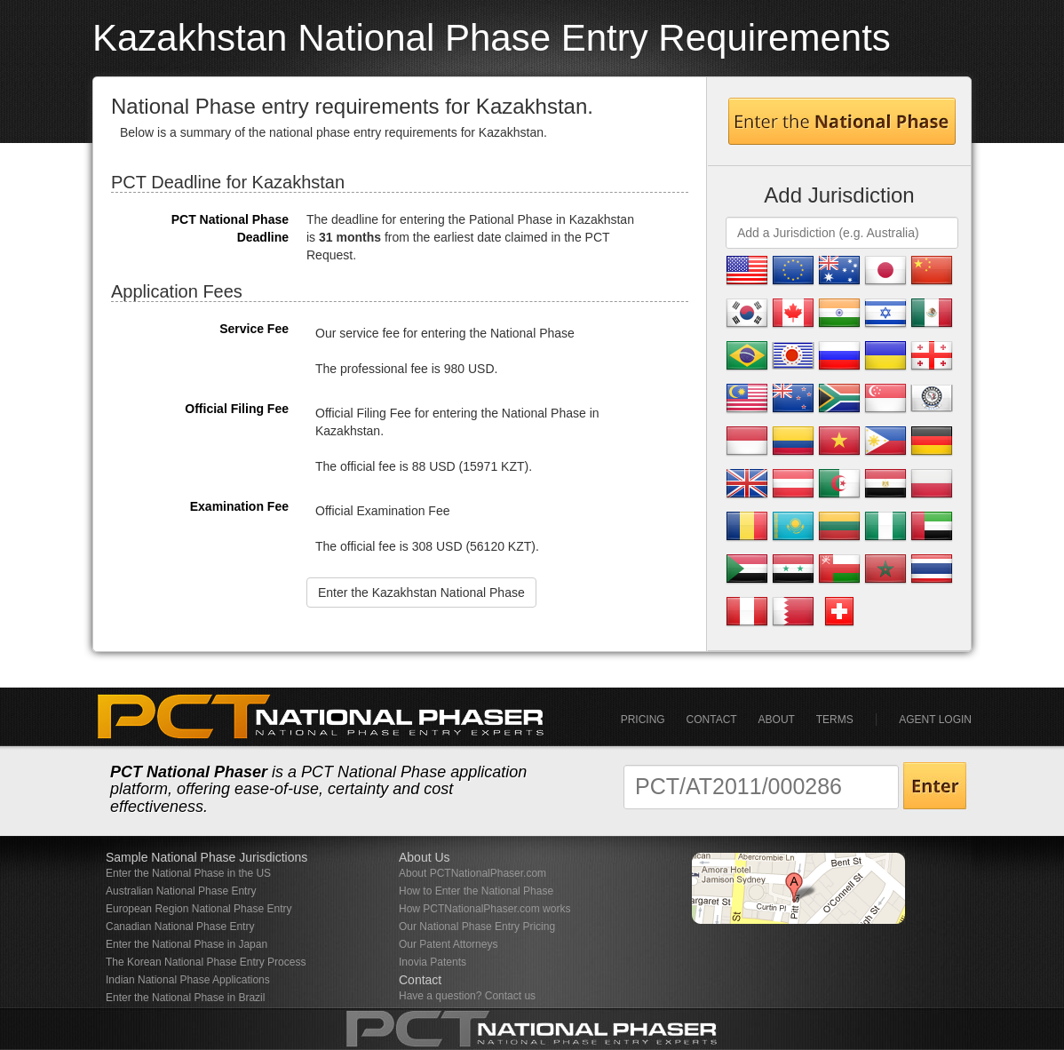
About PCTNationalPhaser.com (472, 873)
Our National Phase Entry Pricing (477, 926)
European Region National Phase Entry (198, 909)
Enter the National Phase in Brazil (185, 997)
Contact (712, 719)
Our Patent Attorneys (448, 944)
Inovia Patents (432, 962)
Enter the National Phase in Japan (186, 944)
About (776, 719)
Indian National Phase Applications (188, 980)
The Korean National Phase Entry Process (206, 962)
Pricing (643, 719)
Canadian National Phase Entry (180, 926)
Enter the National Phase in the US (188, 873)
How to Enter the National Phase (476, 891)
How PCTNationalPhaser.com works (484, 909)
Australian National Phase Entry (181, 891)
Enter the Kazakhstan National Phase (421, 592)
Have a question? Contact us (467, 996)
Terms (835, 719)
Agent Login (935, 719)
